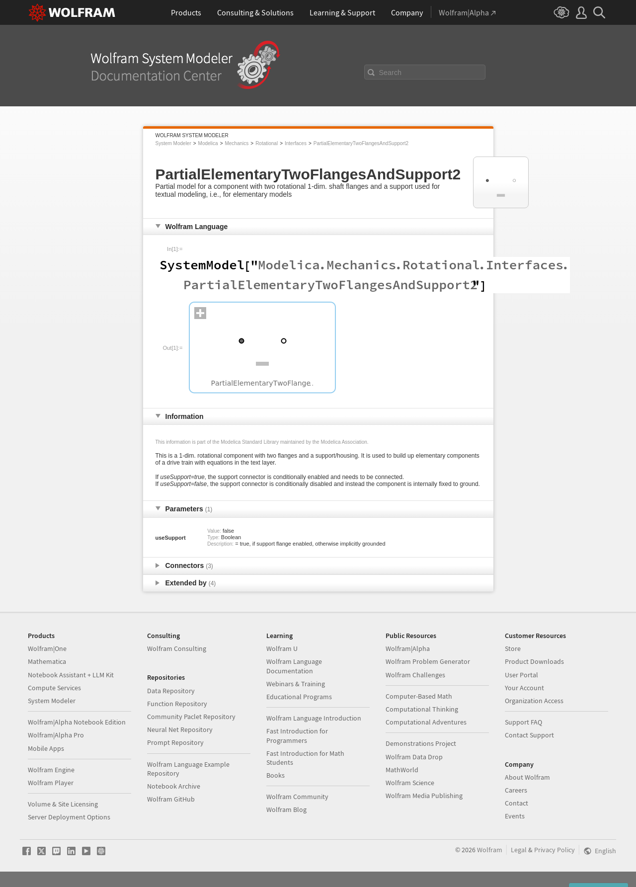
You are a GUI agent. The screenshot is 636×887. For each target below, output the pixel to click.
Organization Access (534, 700)
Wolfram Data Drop (414, 756)
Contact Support (529, 734)
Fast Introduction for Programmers (297, 735)
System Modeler (173, 143)
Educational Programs (299, 696)
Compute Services (54, 687)
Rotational (266, 143)
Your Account (524, 687)
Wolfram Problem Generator (428, 661)
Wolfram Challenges (415, 674)
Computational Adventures (426, 722)
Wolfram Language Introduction (313, 718)
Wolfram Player (51, 782)
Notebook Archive (173, 786)
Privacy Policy (554, 849)
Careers (516, 790)
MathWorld (402, 769)
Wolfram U (282, 648)
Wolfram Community (297, 796)
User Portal (521, 674)
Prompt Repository (175, 742)
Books (275, 775)
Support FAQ (523, 722)
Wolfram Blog (286, 809)
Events (515, 815)
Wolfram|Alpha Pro (56, 734)
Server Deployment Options (69, 816)
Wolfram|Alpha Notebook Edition (77, 722)
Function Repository (177, 703)
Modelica (208, 143)
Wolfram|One (47, 648)
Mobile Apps (46, 748)
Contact (516, 803)
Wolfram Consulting (176, 648)
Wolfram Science (410, 782)
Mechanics (236, 143)
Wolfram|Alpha (408, 648)
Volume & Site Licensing (63, 804)
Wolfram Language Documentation (294, 666)
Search (390, 73)
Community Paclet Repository (191, 716)
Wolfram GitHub (171, 799)
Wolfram (489, 849)
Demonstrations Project (421, 743)
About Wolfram (527, 777)
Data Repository (171, 690)
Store (513, 648)
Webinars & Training (295, 683)
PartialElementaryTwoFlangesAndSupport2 (361, 143)
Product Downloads (534, 661)
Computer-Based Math (419, 696)
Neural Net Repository (180, 729)
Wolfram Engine (51, 769)
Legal (519, 849)
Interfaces (296, 143)
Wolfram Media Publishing (424, 795)
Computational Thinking (422, 709)
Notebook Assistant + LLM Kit (71, 674)
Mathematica (47, 661)
